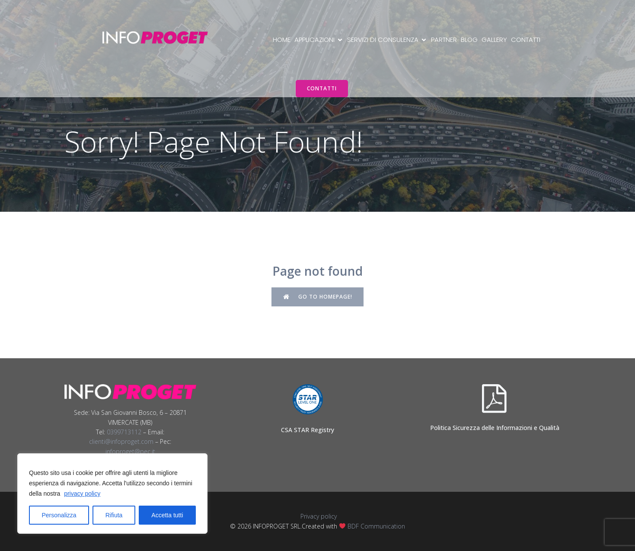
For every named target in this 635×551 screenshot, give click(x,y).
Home (281, 39)
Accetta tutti (167, 515)
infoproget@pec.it (130, 451)
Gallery (494, 39)
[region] (112, 493)
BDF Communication (376, 526)
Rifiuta (114, 515)
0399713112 (124, 432)
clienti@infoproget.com (121, 441)
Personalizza (59, 515)
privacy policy (82, 493)
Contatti (525, 39)
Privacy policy (318, 516)
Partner (444, 39)
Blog (469, 39)
